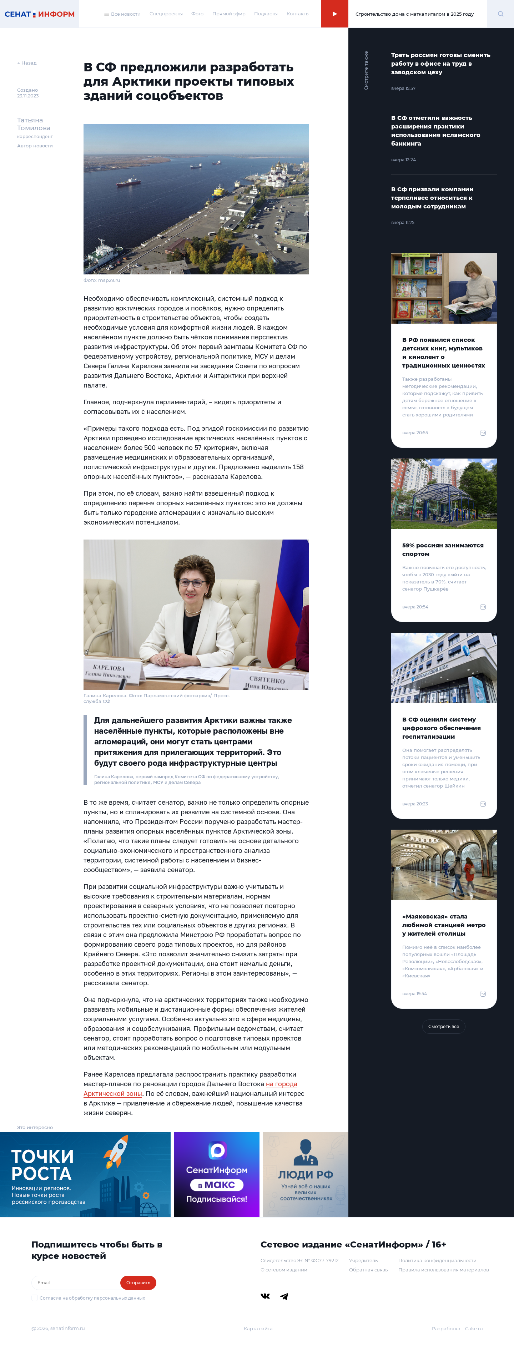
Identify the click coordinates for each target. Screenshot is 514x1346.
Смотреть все (443, 1026)
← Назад (27, 63)
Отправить (138, 1282)
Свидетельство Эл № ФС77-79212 (299, 1260)
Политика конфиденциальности (437, 1260)
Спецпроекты (166, 13)
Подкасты (266, 13)
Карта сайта (258, 1328)
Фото (197, 13)
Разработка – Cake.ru (457, 1328)
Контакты (298, 13)
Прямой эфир (229, 13)
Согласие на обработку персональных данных (92, 1298)
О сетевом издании (284, 1269)
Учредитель (363, 1260)
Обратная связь (368, 1269)
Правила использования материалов (443, 1269)
